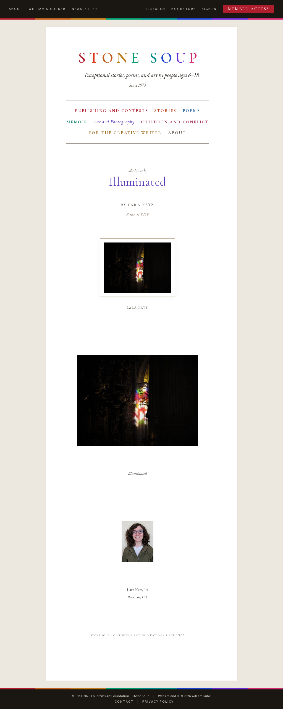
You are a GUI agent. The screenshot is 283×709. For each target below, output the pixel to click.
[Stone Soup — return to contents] (139, 58)
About (16, 8)
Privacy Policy (158, 701)
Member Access (248, 8)
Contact (124, 701)
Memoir (77, 121)
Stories (165, 110)
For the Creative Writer (125, 132)
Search (157, 8)
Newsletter (84, 8)
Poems (191, 110)
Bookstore (183, 8)
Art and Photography (114, 122)
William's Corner (47, 8)
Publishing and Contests (111, 110)
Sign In (209, 8)
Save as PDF (137, 215)
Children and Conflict (175, 121)
